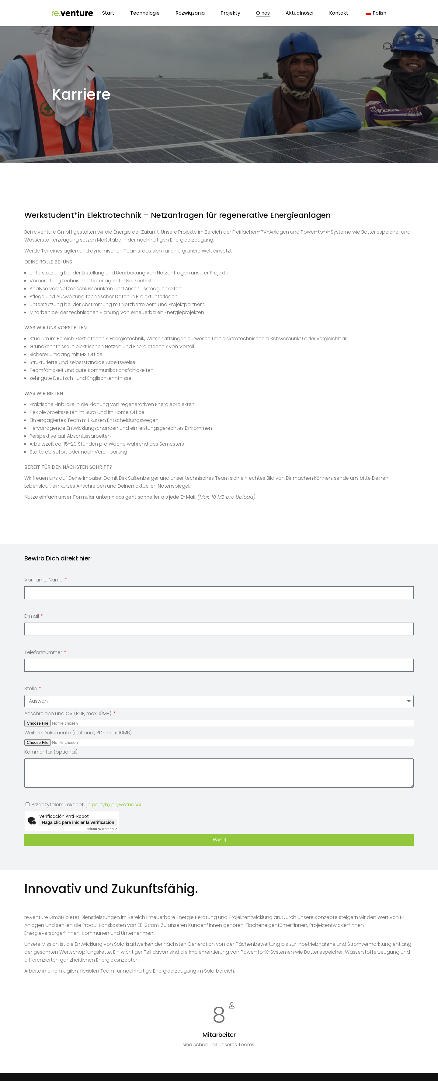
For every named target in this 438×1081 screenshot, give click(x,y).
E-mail (32, 616)
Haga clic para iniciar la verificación (78, 822)
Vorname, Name (44, 579)
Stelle (31, 688)
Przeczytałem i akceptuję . (87, 804)
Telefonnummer (43, 652)
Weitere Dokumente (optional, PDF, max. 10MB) (78, 732)
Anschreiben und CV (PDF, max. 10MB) (68, 713)
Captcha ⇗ (101, 829)
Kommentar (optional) (51, 751)
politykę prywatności (116, 804)
